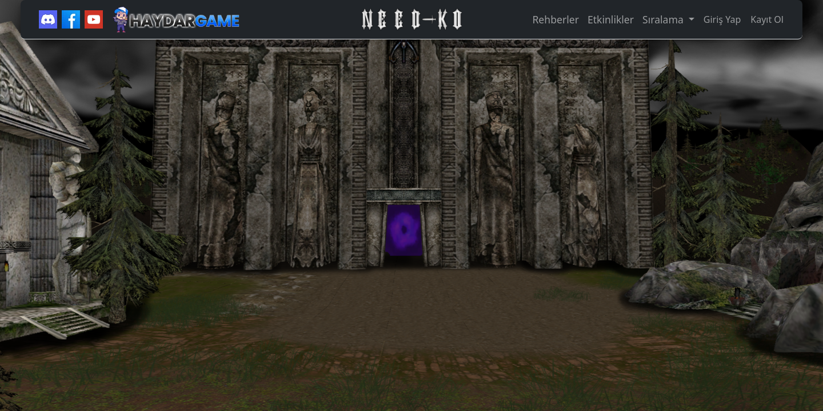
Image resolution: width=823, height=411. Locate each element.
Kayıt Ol (767, 19)
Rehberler (555, 19)
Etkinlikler (611, 19)
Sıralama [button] (664, 19)
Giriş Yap (722, 19)
